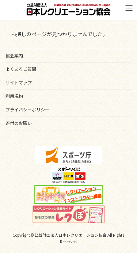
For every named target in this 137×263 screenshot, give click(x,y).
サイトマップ (18, 82)
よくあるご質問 (20, 69)
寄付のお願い (18, 123)
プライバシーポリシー (27, 110)
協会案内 (14, 55)
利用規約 (14, 96)
